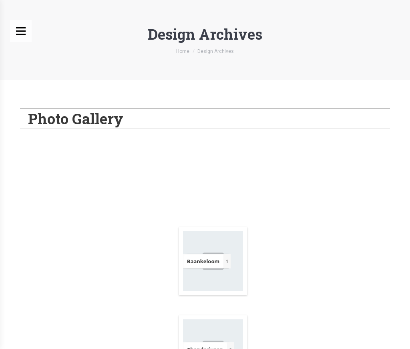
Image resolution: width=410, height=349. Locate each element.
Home (182, 51)
